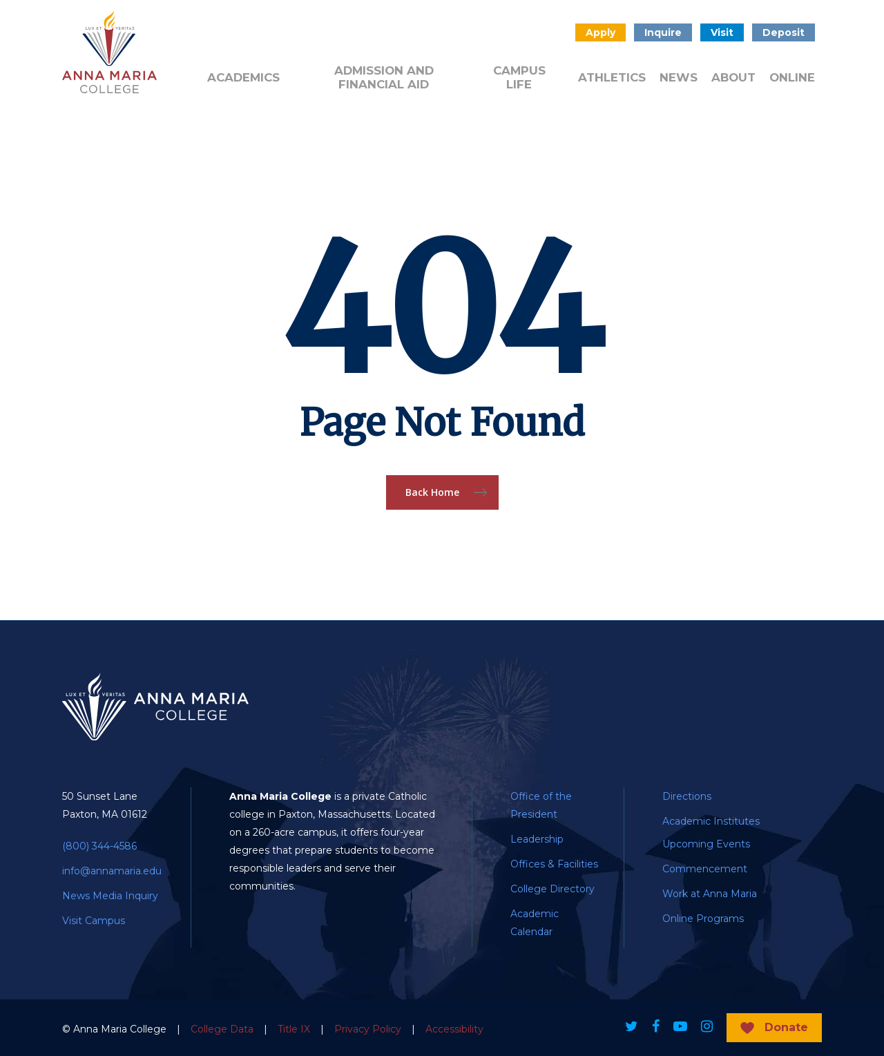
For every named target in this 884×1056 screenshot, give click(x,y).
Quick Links (432, 37)
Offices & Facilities (554, 864)
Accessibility (454, 1029)
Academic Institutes (711, 821)
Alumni (224, 31)
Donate (370, 31)
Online (792, 77)
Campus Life (519, 77)
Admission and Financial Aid (384, 77)
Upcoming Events (706, 844)
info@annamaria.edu (112, 871)
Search (549, 32)
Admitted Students (296, 37)
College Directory (552, 889)
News (679, 77)
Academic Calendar (534, 923)
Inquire (663, 32)
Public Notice (495, 37)
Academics (243, 77)
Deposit (783, 32)
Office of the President (541, 805)
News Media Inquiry (110, 896)
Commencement (704, 869)
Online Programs (703, 918)
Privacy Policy (367, 1029)
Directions (686, 796)
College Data (222, 1029)
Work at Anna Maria (709, 893)
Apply (600, 32)
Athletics (612, 77)
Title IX (294, 1029)
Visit (722, 32)
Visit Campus (93, 920)
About (733, 77)
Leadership (537, 839)
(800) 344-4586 (99, 846)
